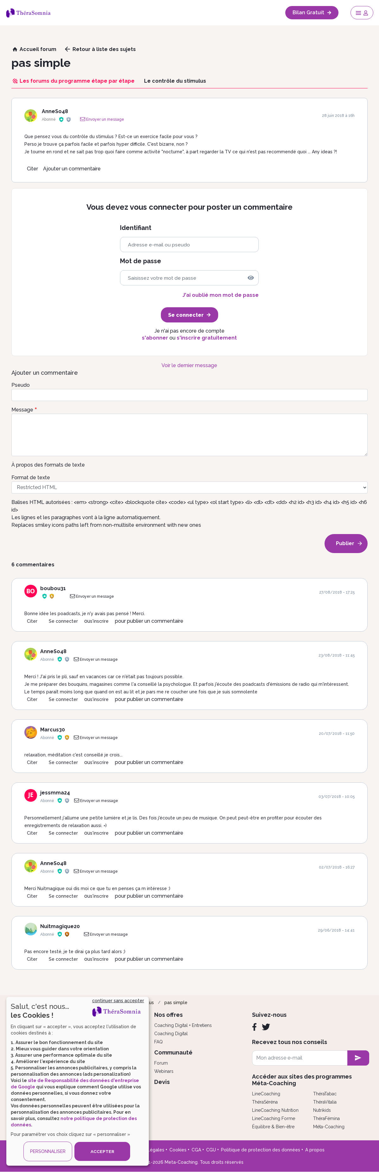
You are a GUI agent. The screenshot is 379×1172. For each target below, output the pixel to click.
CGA (196, 1149)
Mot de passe (140, 261)
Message (22, 410)
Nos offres (168, 1014)
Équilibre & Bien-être (273, 1126)
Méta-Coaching (328, 1126)
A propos (315, 1149)
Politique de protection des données (260, 1149)
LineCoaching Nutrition (275, 1110)
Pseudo (20, 385)
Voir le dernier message (189, 365)
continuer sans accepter (118, 1000)
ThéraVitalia (325, 1102)
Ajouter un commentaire (72, 169)
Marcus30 (52, 730)
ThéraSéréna (265, 1102)
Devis (162, 1082)
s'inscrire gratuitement (207, 338)
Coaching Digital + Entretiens (183, 1025)
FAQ (158, 1041)
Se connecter (63, 621)
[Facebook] (254, 1027)
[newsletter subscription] (358, 1058)
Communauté (173, 1052)
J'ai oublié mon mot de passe (220, 295)
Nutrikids (322, 1110)
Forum (161, 1063)
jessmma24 (55, 793)
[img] (251, 278)
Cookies (177, 1149)
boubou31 (53, 588)
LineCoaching (266, 1093)
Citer (32, 169)
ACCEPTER (102, 1151)
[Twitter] (266, 1027)
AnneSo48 (55, 111)
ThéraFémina (326, 1118)
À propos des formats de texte (48, 465)
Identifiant (135, 228)
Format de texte (30, 478)
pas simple (175, 1002)
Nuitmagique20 (60, 926)
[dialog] (77, 1081)
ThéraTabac (325, 1093)
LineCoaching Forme (273, 1118)
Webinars (164, 1071)
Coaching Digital (171, 1033)
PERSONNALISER (48, 1151)
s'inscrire (99, 621)
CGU (211, 1149)
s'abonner (155, 338)
